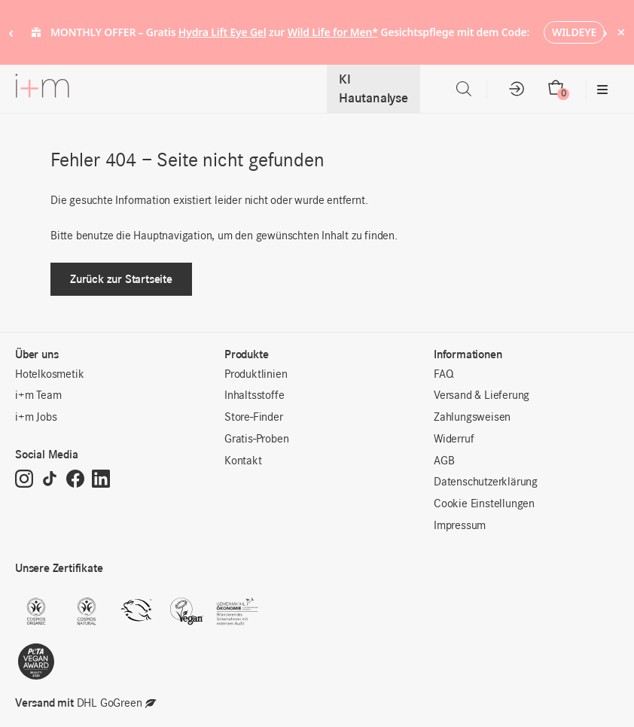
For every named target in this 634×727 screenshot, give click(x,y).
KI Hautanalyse (373, 88)
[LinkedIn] (101, 480)
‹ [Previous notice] (11, 32)
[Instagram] (24, 480)
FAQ (443, 375)
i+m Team (38, 396)
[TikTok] (50, 480)
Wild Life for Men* (333, 32)
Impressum (460, 526)
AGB (444, 461)
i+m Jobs (35, 418)
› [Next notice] (605, 32)
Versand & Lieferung (481, 396)
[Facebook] (75, 480)
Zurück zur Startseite (121, 279)
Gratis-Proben (256, 439)
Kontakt (243, 461)
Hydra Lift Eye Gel (222, 32)
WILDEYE (574, 32)
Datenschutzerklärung (486, 482)
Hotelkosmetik (49, 375)
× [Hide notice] (621, 32)
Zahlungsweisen (472, 418)
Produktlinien (255, 375)
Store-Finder (253, 418)
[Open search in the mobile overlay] (463, 89)
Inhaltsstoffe (254, 396)
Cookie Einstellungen (484, 504)
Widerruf (454, 439)
